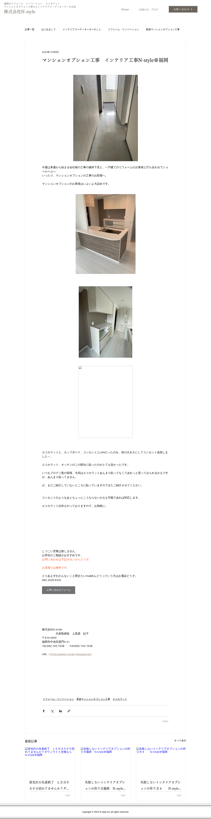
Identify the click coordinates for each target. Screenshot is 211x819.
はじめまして (48, 29)
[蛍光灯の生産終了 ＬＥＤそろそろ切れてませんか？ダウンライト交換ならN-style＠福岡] (50, 761)
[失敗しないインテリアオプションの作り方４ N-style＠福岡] (161, 761)
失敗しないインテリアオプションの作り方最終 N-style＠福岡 (105, 786)
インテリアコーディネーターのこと (82, 29)
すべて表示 (180, 741)
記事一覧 (29, 29)
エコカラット (120, 699)
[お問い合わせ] (183, 9)
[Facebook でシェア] (43, 711)
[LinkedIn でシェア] (60, 711)
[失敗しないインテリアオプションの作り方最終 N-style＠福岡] (105, 761)
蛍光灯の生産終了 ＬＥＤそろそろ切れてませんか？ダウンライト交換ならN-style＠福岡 (49, 786)
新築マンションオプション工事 (163, 29)
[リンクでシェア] (69, 711)
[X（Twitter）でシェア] (52, 711)
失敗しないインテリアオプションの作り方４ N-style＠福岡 (161, 786)
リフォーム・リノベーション (123, 29)
